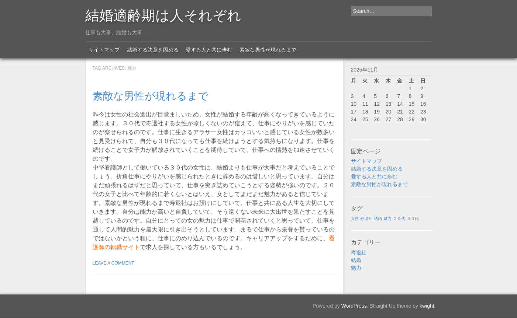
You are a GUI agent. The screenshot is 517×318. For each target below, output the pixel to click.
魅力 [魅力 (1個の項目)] (387, 218)
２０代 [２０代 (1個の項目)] (399, 218)
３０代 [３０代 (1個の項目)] (413, 218)
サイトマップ (104, 50)
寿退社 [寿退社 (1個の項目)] (366, 218)
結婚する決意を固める (153, 50)
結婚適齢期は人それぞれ (163, 14)
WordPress (354, 306)
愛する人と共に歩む (209, 50)
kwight (427, 306)
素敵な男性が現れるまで (267, 50)
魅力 (356, 268)
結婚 (356, 260)
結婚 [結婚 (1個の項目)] (378, 218)
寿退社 (358, 252)
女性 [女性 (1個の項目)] (355, 218)
